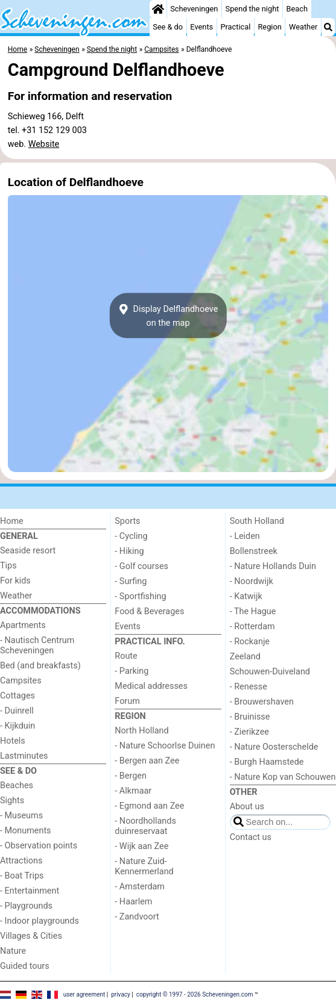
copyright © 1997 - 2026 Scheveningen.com (194, 994)
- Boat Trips (22, 876)
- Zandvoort (137, 917)
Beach (297, 8)
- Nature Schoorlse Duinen (165, 746)
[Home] (158, 9)
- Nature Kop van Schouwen (283, 777)
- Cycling (131, 536)
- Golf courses (141, 566)
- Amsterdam (140, 887)
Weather (303, 26)
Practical (235, 26)
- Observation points (38, 846)
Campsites (21, 681)
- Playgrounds (26, 906)
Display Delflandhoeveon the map (168, 315)
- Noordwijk (251, 581)
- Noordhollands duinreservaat (145, 826)
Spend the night (252, 8)
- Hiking (129, 551)
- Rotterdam (252, 626)
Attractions (21, 861)
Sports (127, 521)
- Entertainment (29, 891)
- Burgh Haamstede (267, 762)
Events (201, 26)
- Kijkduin (17, 726)
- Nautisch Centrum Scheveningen (37, 645)
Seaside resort (27, 551)
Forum (127, 701)
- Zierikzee (249, 732)
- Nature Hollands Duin (273, 566)
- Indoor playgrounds (39, 921)
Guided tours (24, 966)
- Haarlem (133, 902)
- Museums (21, 815)
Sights (12, 800)
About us (247, 806)
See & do (168, 26)
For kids (15, 581)
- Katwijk (246, 596)
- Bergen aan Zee (147, 761)
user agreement (84, 994)
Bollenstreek (253, 551)
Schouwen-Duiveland (270, 672)
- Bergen (131, 776)
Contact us (250, 837)
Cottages (17, 696)
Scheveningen (194, 8)
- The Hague (253, 611)
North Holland (141, 731)
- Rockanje (250, 641)
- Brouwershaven (262, 702)
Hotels (12, 741)
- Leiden (245, 536)
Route (126, 656)
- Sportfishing (140, 596)
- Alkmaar (133, 791)
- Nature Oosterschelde (274, 747)
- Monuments (25, 831)
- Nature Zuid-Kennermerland (144, 866)
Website (44, 144)
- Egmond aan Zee (149, 806)
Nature (13, 951)
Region (269, 26)
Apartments (23, 625)
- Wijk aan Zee (141, 846)
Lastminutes (24, 756)
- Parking (131, 671)
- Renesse (248, 687)
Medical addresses (151, 686)
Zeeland (245, 657)
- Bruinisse (250, 717)
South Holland (257, 521)
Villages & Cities (31, 936)
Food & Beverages (149, 611)
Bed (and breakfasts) (40, 666)
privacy (120, 994)
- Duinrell (17, 711)
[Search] (328, 27)
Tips (8, 566)
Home (12, 521)
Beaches (16, 785)
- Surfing (131, 581)
